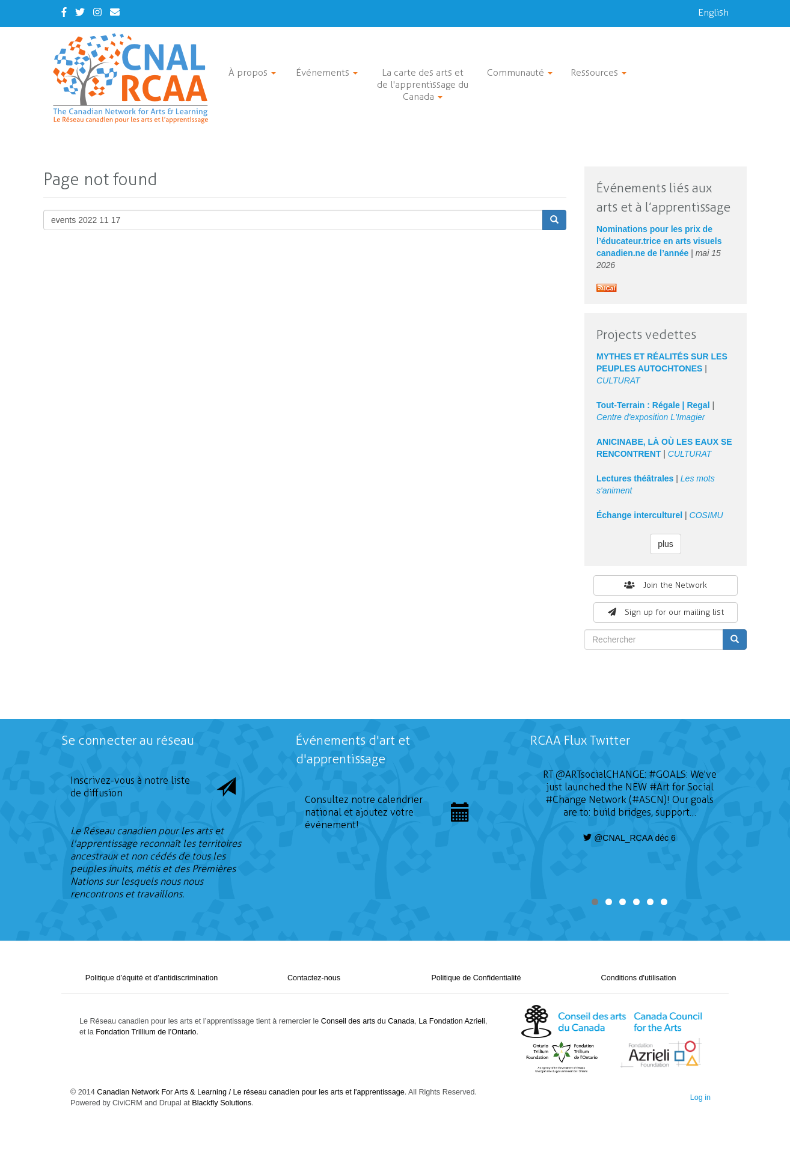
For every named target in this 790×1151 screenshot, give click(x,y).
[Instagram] (97, 12)
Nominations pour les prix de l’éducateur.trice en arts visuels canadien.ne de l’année (659, 241)
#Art (659, 787)
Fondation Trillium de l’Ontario (146, 1032)
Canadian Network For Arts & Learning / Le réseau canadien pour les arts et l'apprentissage (250, 1092)
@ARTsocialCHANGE (600, 774)
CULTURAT (618, 380)
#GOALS (667, 774)
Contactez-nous (313, 978)
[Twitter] (80, 12)
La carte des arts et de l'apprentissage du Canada (422, 84)
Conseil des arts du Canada (367, 1021)
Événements (327, 72)
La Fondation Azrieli (451, 1021)
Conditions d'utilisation (638, 978)
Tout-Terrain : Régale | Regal (653, 405)
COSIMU (706, 515)
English (713, 12)
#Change (565, 799)
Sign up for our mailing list (666, 612)
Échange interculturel (639, 515)
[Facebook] (64, 12)
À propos (252, 72)
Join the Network (665, 585)
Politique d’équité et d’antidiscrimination (151, 978)
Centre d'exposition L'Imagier (650, 417)
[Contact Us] (115, 12)
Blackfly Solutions (221, 1103)
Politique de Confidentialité (476, 978)
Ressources (598, 72)
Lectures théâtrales (634, 478)
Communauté (520, 72)
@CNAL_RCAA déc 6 (629, 838)
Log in (700, 1097)
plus (665, 544)
